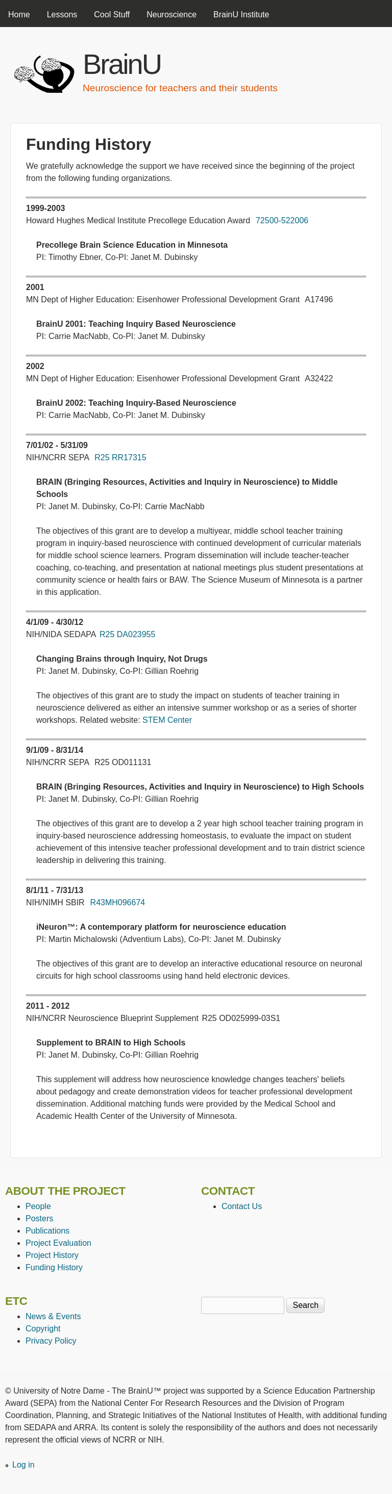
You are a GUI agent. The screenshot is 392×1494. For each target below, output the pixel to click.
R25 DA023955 (127, 634)
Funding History (54, 1267)
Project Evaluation (58, 1243)
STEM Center (167, 720)
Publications (47, 1230)
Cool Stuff (112, 14)
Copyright (43, 1328)
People (38, 1206)
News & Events (53, 1316)
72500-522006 (282, 220)
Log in (23, 1464)
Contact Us (242, 1206)
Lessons (62, 14)
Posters (39, 1218)
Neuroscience (171, 14)
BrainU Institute (241, 14)
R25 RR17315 (120, 457)
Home (19, 14)
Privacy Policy (51, 1340)
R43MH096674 (117, 902)
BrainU (122, 64)
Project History (52, 1255)
